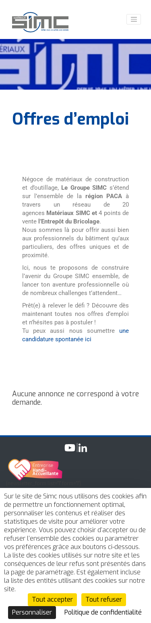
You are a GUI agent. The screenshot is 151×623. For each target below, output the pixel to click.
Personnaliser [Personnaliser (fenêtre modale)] (32, 612)
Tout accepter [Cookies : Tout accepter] (52, 599)
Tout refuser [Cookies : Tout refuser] (103, 599)
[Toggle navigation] (133, 19)
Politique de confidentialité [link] (103, 612)
